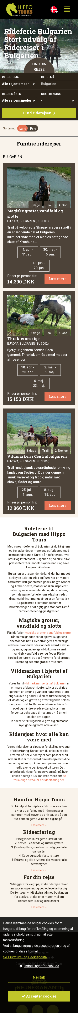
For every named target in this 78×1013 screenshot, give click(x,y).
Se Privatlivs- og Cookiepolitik (25, 957)
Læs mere (58, 278)
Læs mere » (39, 825)
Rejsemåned (11, 94)
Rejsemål (48, 77)
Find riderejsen (39, 112)
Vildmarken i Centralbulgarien (37, 456)
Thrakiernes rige (23, 338)
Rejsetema (10, 77)
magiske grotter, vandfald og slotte (48, 632)
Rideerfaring (51, 94)
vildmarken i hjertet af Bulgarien (45, 683)
